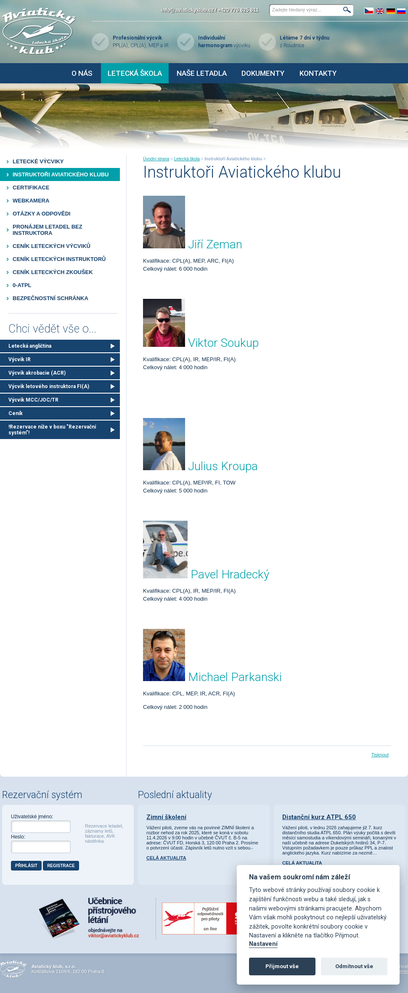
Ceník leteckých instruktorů (59, 259)
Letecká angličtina (29, 346)
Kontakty (317, 73)
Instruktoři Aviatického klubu (61, 174)
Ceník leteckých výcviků (51, 246)
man (230, 244)
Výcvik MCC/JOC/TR (33, 400)
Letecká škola (135, 73)
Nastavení (263, 944)
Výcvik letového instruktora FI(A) (48, 386)
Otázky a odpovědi (41, 213)
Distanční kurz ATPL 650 (319, 817)
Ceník (15, 413)
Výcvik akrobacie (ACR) (37, 373)
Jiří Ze (203, 244)
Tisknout (380, 754)
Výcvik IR (19, 359)
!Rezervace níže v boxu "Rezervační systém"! (52, 430)
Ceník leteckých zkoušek (53, 272)
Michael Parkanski (235, 677)
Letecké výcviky (38, 161)
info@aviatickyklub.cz (187, 10)
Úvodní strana (156, 159)
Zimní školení (166, 817)
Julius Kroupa (223, 466)
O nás (82, 73)
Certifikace (31, 187)
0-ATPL (22, 285)
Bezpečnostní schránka (50, 298)
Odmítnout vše (354, 966)
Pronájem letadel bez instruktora (47, 230)
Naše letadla (202, 73)
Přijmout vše (282, 966)
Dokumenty (262, 73)
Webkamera (31, 200)
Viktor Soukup (223, 343)
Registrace (61, 865)
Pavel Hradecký (230, 574)
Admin (401, 971)
